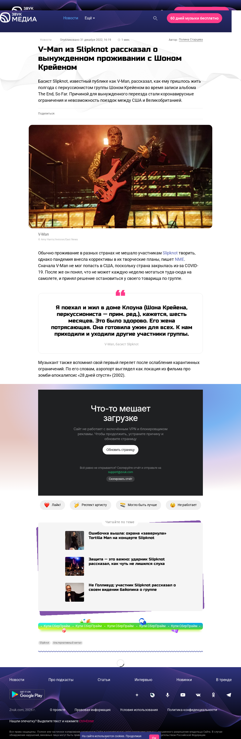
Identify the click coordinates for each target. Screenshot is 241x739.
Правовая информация (93, 710)
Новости (46, 39)
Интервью (143, 680)
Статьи (104, 680)
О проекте (57, 710)
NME (179, 259)
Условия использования (139, 710)
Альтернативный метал (67, 642)
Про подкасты (60, 680)
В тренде (224, 680)
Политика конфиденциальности (192, 710)
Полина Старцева (191, 39)
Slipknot (170, 252)
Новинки (184, 680)
